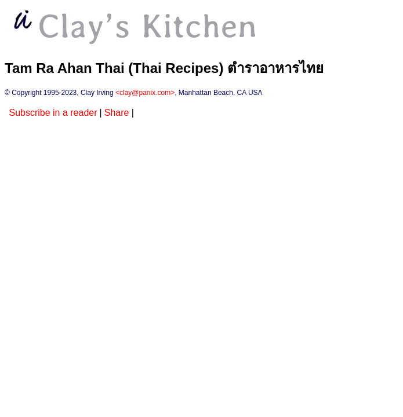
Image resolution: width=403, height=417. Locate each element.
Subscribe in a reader (53, 113)
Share (116, 113)
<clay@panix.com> (145, 93)
